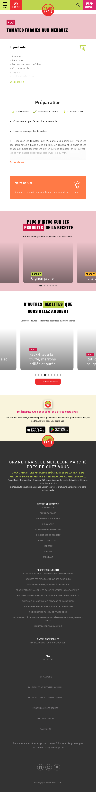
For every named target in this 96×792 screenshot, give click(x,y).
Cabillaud (48, 557)
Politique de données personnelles (45, 687)
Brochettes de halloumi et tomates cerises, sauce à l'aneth (48, 590)
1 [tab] (41, 286)
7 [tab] (55, 376)
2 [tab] (45, 286)
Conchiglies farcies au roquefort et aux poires (48, 606)
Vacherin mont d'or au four (48, 626)
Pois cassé (48, 524)
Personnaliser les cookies (45, 708)
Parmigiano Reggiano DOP (48, 529)
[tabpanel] (48, 262)
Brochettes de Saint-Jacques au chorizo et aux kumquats (48, 595)
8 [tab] (58, 376)
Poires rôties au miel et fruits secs (48, 612)
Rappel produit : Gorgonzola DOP (48, 642)
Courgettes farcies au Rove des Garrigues (48, 579)
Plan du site (45, 729)
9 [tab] (61, 376)
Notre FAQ (48, 659)
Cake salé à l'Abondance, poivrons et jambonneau (48, 601)
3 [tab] (48, 286)
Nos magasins (45, 677)
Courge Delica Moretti (48, 518)
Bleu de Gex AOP (48, 513)
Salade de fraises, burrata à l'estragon (48, 584)
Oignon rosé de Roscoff (48, 535)
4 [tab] (51, 286)
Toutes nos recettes (48, 381)
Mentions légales (45, 718)
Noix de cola (48, 507)
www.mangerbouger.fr (50, 747)
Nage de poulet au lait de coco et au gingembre (48, 573)
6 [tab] (57, 286)
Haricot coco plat (48, 540)
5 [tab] (54, 286)
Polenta (48, 551)
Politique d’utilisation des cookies (45, 697)
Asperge (48, 546)
